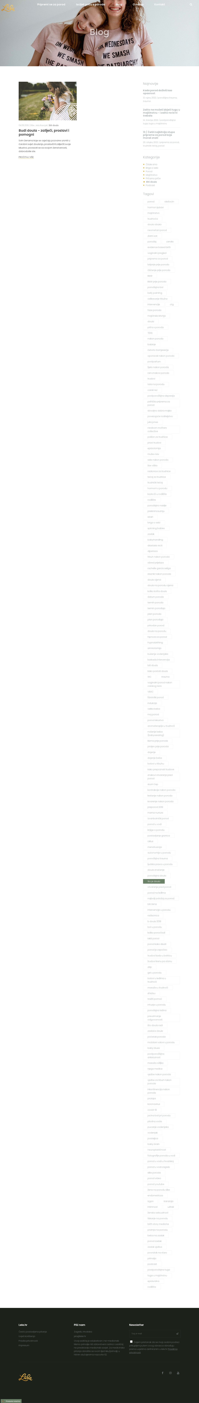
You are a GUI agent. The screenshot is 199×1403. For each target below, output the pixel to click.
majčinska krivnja (157, 315)
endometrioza (155, 1195)
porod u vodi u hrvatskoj (161, 1161)
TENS (150, 333)
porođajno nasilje (157, 505)
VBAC (150, 691)
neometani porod (157, 230)
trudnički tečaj (155, 482)
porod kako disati (157, 944)
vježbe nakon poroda (159, 1074)
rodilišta (152, 1286)
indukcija (152, 703)
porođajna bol (155, 287)
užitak (171, 1207)
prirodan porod (156, 625)
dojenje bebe (155, 758)
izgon (151, 1201)
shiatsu (151, 993)
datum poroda (156, 596)
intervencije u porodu (159, 910)
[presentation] (131, 1341)
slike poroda (154, 1172)
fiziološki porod (156, 697)
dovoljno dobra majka (159, 410)
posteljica (153, 1138)
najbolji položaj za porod (161, 898)
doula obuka (154, 224)
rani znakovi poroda (158, 373)
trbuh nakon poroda (159, 556)
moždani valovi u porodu (161, 1042)
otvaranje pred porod (159, 887)
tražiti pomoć (155, 999)
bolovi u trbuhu (156, 763)
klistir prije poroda (157, 281)
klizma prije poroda (158, 740)
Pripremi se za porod (51, 4)
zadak (151, 534)
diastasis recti (155, 545)
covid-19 (152, 1109)
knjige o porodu (156, 830)
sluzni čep (153, 784)
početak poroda (157, 1036)
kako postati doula (158, 671)
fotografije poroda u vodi (161, 1155)
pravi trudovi (154, 442)
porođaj (152, 241)
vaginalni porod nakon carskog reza (160, 684)
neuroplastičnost (157, 1149)
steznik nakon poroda (159, 574)
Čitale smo (151, 164)
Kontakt (159, 4)
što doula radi (155, 1025)
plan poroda (154, 614)
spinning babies (156, 528)
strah (150, 517)
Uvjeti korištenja (27, 1336)
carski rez (152, 390)
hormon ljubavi (156, 207)
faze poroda (154, 310)
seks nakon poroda (158, 459)
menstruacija (155, 847)
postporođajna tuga (159, 1269)
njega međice (155, 1068)
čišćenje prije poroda (159, 270)
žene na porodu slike (159, 1189)
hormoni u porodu (157, 488)
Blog (119, 4)
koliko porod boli (156, 932)
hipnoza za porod (157, 636)
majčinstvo (153, 213)
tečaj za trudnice (157, 477)
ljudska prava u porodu (160, 864)
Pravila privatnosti (28, 1340)
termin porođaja (156, 608)
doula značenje (156, 869)
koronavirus (154, 1104)
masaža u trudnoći (158, 987)
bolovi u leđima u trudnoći (157, 980)
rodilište (152, 499)
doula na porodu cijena (160, 585)
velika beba (154, 708)
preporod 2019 (155, 807)
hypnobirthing (155, 642)
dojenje (152, 752)
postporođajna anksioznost (156, 1055)
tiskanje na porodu (158, 1218)
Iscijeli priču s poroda (90, 4)
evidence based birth (159, 247)
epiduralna (153, 1281)
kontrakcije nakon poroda (161, 790)
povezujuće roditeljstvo (160, 416)
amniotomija (154, 648)
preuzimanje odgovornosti (155, 1018)
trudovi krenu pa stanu (160, 961)
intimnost (153, 1207)
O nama (138, 4)
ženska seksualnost (158, 1212)
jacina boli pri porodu (159, 1115)
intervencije (154, 304)
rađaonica (153, 915)
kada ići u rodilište (157, 494)
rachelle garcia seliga (159, 568)
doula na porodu (157, 631)
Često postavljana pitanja (33, 1331)
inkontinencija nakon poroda (159, 1091)
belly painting (155, 293)
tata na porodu (156, 384)
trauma (165, 676)
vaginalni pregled (157, 253)
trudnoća (153, 218)
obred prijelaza (156, 562)
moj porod (153, 714)
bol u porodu (155, 927)
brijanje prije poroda (158, 264)
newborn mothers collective (157, 429)
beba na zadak (156, 1235)
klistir (150, 275)
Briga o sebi (152, 167)
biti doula (153, 665)
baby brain (153, 1144)
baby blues (154, 1048)
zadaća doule (155, 1031)
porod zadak (155, 1241)
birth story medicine (158, 1224)
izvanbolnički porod (158, 818)
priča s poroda (156, 327)
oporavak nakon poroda (161, 355)
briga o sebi (154, 522)
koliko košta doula (157, 591)
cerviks (170, 241)
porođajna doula (157, 875)
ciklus (150, 841)
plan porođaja (155, 619)
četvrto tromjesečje (158, 350)
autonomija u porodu (159, 852)
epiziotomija (154, 448)
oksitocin (169, 201)
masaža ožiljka (155, 1063)
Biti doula (151, 181)
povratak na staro (157, 1252)
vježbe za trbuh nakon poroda (159, 1082)
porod (151, 201)
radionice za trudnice (159, 471)
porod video (154, 1178)
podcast (152, 1264)
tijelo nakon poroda (158, 367)
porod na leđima (157, 892)
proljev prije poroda (158, 746)
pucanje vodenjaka (158, 1127)
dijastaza (153, 551)
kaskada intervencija (159, 659)
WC (149, 676)
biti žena (152, 904)
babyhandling (155, 539)
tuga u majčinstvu (157, 1275)
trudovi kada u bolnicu (160, 955)
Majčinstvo (151, 175)
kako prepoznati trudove (161, 769)
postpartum (154, 361)
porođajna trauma (158, 858)
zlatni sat (152, 236)
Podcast (150, 185)
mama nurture (155, 812)
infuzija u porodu (157, 1004)
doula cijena (154, 579)
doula (151, 321)
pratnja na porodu (158, 1229)
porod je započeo (157, 949)
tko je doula (154, 881)
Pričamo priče (153, 178)
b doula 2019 (154, 921)
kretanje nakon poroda (160, 795)
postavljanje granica (159, 835)
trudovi (151, 378)
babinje (152, 344)
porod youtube (156, 1184)
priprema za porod (158, 258)
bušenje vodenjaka (158, 654)
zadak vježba (155, 1247)
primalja (152, 1258)
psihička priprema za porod (159, 403)
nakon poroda (155, 338)
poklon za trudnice (158, 436)
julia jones (153, 422)
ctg (172, 304)
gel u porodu (155, 972)
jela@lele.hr (80, 1336)
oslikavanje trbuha (157, 298)
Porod (149, 171)
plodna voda (155, 1121)
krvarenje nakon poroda (160, 801)
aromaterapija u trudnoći (161, 726)
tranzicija (168, 1201)
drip (150, 967)
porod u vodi (155, 824)
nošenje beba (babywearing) (156, 733)
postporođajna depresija (161, 395)
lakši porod (153, 938)
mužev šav (153, 454)
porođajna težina (157, 1010)
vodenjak (153, 1132)
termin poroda (155, 602)
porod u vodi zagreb (159, 1167)
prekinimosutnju (156, 511)
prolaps (152, 1098)
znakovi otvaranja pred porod (160, 776)
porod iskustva (155, 720)
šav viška (152, 465)
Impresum (24, 1345)
